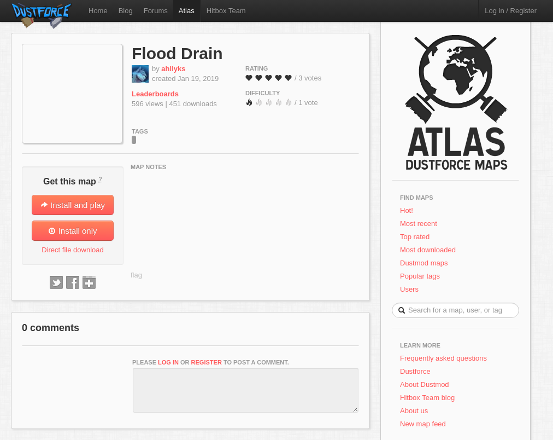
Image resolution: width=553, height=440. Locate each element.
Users (409, 289)
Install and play (72, 205)
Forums (156, 11)
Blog (126, 11)
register (206, 362)
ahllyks (173, 69)
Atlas (187, 11)
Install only (72, 230)
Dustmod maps (424, 263)
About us (414, 411)
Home (98, 11)
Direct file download (72, 250)
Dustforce (415, 371)
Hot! (406, 210)
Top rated (415, 237)
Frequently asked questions (443, 358)
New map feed (425, 424)
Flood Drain (177, 53)
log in (168, 362)
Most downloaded (428, 250)
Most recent (418, 223)
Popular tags (420, 276)
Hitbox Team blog (427, 397)
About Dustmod (424, 384)
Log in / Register (511, 11)
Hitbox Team (226, 11)
